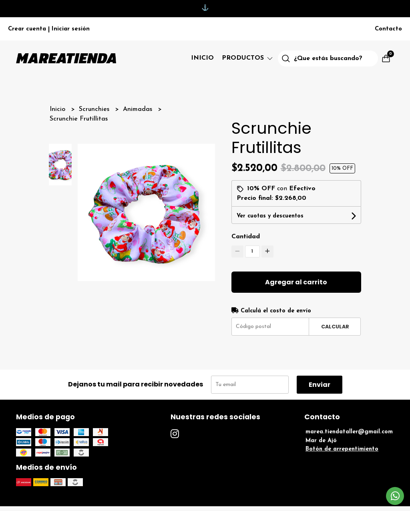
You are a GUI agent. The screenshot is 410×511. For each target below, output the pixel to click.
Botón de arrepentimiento (341, 449)
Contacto (388, 29)
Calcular (335, 326)
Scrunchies (95, 109)
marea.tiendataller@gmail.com (349, 432)
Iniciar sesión (71, 29)
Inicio (202, 58)
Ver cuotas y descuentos (270, 216)
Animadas (138, 109)
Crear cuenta (27, 29)
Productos (248, 58)
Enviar (319, 384)
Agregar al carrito (296, 282)
